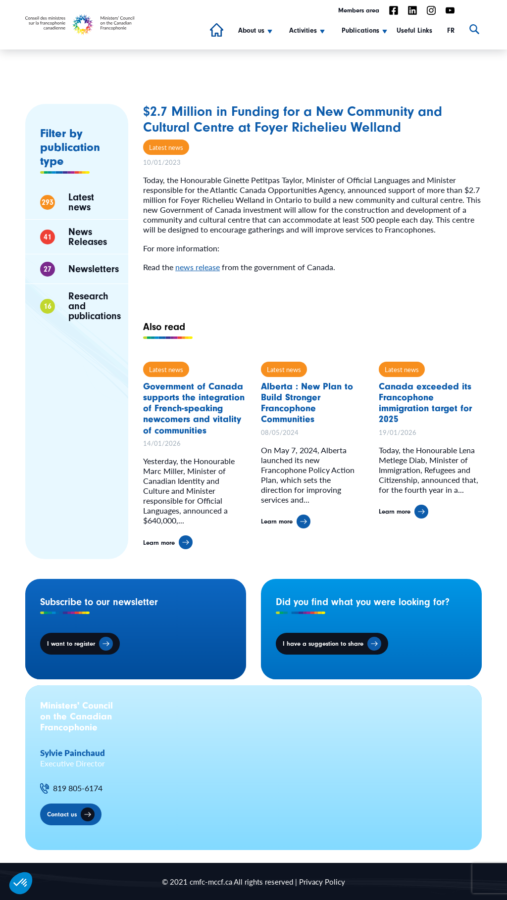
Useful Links (414, 31)
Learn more (159, 547)
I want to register (71, 643)
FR (451, 31)
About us (251, 31)
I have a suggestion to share (323, 643)
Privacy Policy (322, 881)
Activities (303, 31)
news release (197, 267)
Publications (360, 31)
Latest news (166, 147)
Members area (358, 10)
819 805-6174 (77, 788)
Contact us (62, 814)
